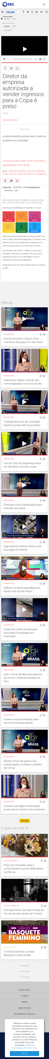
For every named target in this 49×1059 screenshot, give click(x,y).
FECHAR (24, 1053)
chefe (20, 174)
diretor (13, 171)
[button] (24, 49)
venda (30, 171)
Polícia (12, 174)
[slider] (22, 59)
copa (5, 174)
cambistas (41, 174)
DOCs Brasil (7, 30)
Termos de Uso (30, 1048)
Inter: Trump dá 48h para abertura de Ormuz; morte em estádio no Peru (23, 678)
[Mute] (40, 59)
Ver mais (24, 821)
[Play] (4, 59)
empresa (21, 171)
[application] (24, 49)
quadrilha (29, 174)
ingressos (39, 171)
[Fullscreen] (44, 59)
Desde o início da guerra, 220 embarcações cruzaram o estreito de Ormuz (23, 764)
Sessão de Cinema (8, 23)
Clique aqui (6, 265)
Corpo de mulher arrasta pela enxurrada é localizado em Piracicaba (20, 633)
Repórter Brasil (9, 120)
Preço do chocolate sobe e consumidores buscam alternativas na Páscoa (23, 868)
